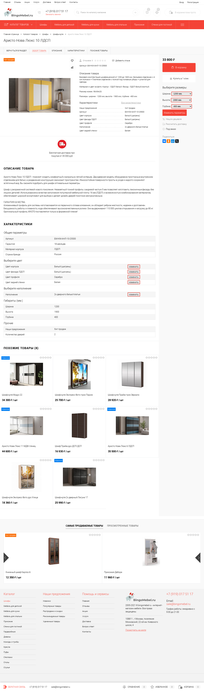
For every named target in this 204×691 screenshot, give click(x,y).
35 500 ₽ (132, 453)
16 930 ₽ (79, 453)
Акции (27, 2)
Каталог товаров (19, 24)
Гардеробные (9, 632)
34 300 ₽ (26, 401)
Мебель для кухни (12, 611)
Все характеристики (131, 103)
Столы (6, 662)
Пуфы (6, 652)
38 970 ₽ (112, 577)
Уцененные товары (51, 621)
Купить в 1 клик (179, 78)
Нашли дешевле (172, 119)
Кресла (7, 647)
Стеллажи (8, 657)
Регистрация (193, 2)
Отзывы (17, 2)
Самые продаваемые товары (84, 525)
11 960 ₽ (62, 577)
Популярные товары (52, 606)
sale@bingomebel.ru (178, 604)
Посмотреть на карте (135, 630)
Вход (181, 2)
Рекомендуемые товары (54, 616)
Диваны (7, 637)
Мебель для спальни (13, 616)
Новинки (47, 601)
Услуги (36, 2)
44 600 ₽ (26, 453)
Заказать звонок (53, 14)
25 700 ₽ (79, 401)
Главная (7, 2)
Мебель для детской (13, 606)
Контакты (74, 2)
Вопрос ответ (60, 2)
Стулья (7, 667)
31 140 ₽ (161, 577)
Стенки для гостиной (13, 626)
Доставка (47, 2)
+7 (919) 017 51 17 (57, 11)
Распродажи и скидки (52, 611)
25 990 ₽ (79, 504)
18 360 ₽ (26, 504)
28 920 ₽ (132, 401)
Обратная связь (14, 687)
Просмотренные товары (122, 525)
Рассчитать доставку (174, 124)
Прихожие (8, 621)
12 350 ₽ (13, 577)
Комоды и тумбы (11, 642)
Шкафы (7, 601)
